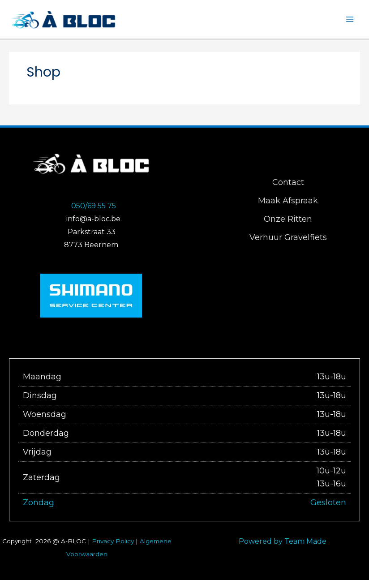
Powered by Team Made (282, 537)
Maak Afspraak (288, 202)
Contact (288, 184)
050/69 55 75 (93, 207)
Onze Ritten (288, 221)
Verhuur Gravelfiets (288, 239)
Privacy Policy (113, 537)
